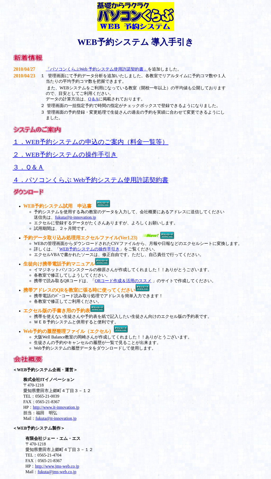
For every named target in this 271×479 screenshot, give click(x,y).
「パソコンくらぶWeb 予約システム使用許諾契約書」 (97, 69)
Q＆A (93, 99)
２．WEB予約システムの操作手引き (65, 154)
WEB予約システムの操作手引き (89, 249)
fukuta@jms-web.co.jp (57, 471)
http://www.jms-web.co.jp (57, 466)
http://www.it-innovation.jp (56, 407)
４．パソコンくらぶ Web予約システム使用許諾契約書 (90, 179)
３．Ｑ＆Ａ (28, 167)
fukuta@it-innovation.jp (75, 217)
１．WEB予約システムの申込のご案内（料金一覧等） (90, 141)
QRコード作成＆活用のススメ (123, 280)
